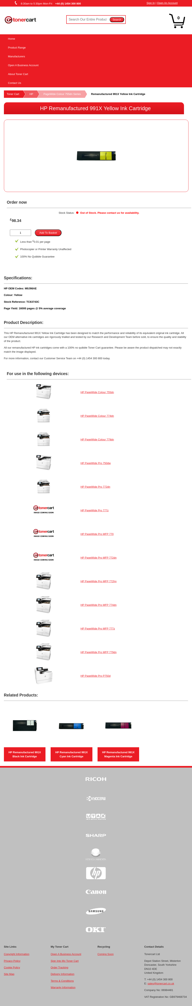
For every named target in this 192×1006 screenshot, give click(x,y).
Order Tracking (59, 967)
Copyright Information (16, 954)
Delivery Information (62, 974)
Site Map (9, 974)
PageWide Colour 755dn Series (62, 94)
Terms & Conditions (62, 980)
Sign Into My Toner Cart (65, 960)
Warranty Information (63, 987)
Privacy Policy (12, 960)
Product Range (17, 47)
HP (31, 94)
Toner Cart (13, 94)
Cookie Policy (12, 967)
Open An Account (167, 3)
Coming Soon (106, 954)
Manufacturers (16, 56)
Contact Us (14, 82)
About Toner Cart (18, 74)
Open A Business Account (23, 65)
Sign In (151, 3)
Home (11, 38)
